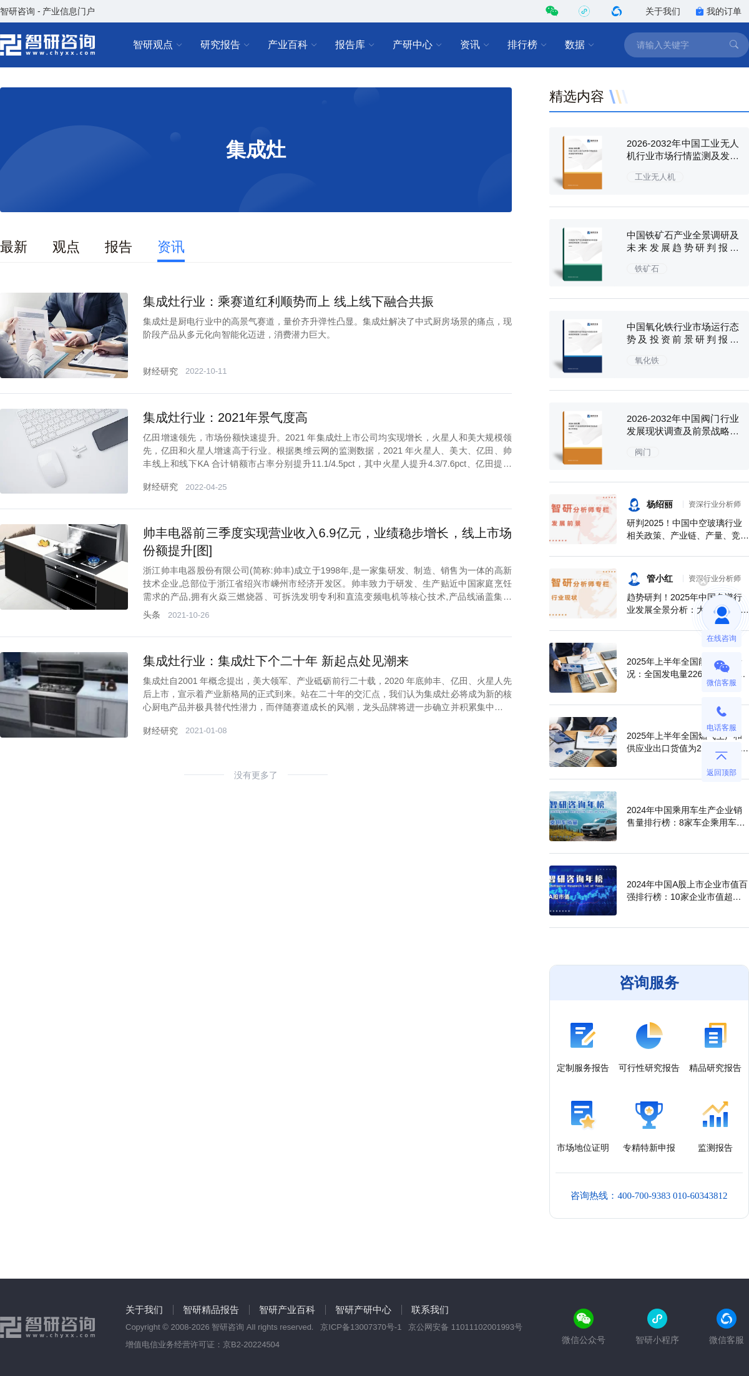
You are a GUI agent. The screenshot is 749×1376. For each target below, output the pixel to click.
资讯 (475, 45)
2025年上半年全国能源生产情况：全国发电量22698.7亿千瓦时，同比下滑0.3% (686, 673)
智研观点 (158, 45)
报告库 (355, 45)
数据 (580, 45)
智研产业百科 (287, 1309)
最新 (13, 247)
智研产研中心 (363, 1309)
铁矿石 (647, 268)
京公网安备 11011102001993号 (465, 1327)
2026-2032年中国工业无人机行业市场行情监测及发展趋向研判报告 (683, 155)
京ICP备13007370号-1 (360, 1327)
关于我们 (662, 11)
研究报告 (225, 45)
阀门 (643, 452)
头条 (151, 615)
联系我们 (430, 1309)
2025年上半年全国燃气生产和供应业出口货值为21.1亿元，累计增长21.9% (687, 748)
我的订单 (718, 11)
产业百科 (293, 45)
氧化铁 (647, 360)
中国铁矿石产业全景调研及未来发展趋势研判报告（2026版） (683, 247)
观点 (66, 247)
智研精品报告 (211, 1309)
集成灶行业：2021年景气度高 (225, 417)
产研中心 (418, 45)
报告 (118, 247)
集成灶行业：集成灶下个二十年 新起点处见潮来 (276, 661)
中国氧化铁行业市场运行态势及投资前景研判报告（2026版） (683, 339)
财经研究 (160, 371)
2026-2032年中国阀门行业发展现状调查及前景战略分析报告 (683, 431)
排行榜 (527, 45)
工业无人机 (655, 177)
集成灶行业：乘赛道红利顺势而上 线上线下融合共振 (288, 301)
